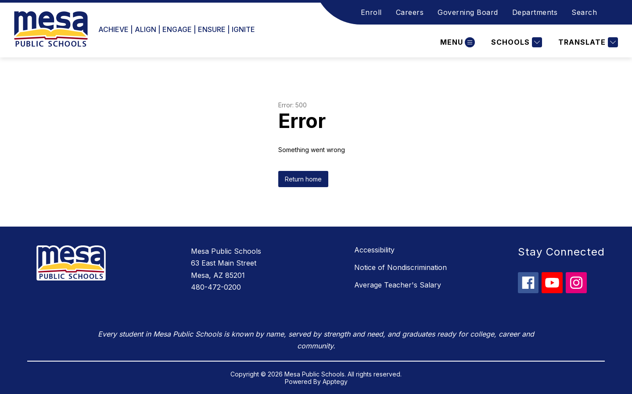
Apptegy (335, 381)
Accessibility (374, 249)
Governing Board (468, 12)
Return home (303, 179)
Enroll (371, 12)
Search (584, 12)
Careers (410, 12)
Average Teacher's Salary (397, 284)
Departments (535, 12)
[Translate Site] (587, 42)
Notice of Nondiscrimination (400, 267)
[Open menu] (456, 42)
